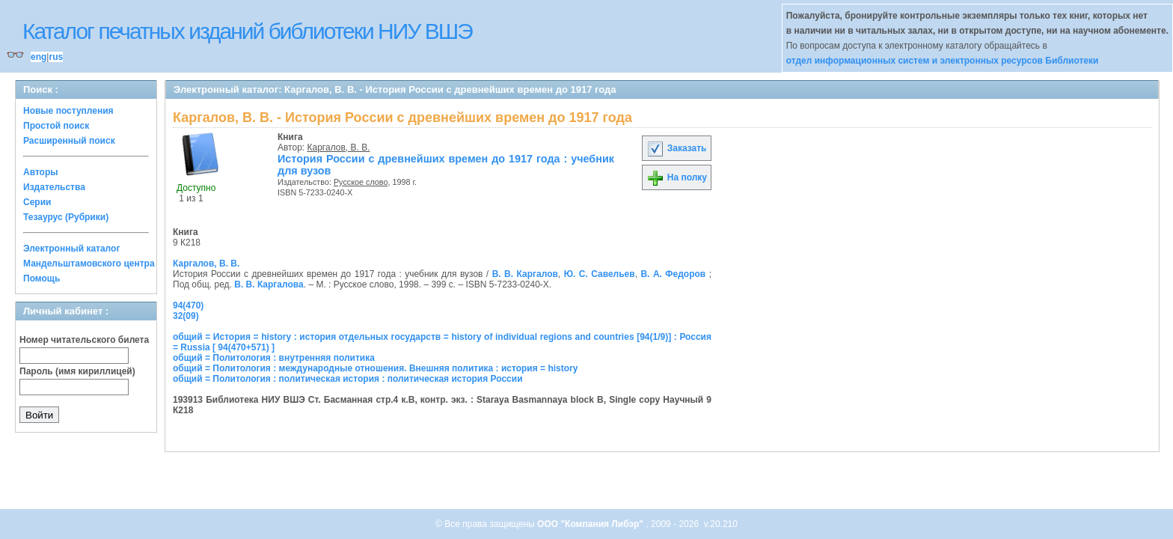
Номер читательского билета (84, 340)
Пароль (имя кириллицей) (77, 371)
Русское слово (361, 181)
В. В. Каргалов (525, 274)
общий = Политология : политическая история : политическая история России (348, 379)
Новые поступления (68, 111)
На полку (676, 177)
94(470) (188, 305)
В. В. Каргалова (269, 284)
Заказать (676, 148)
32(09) (186, 316)
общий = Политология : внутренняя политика (274, 358)
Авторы (40, 172)
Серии (37, 202)
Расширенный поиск (69, 140)
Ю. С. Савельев (599, 274)
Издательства (54, 187)
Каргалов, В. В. (338, 147)
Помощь (41, 278)
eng (38, 57)
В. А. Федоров (672, 274)
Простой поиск (56, 126)
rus (56, 57)
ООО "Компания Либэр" (591, 524)
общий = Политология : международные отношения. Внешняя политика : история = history (375, 368)
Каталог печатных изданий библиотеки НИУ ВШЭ (247, 31)
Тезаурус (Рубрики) (65, 217)
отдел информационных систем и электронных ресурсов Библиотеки (942, 60)
